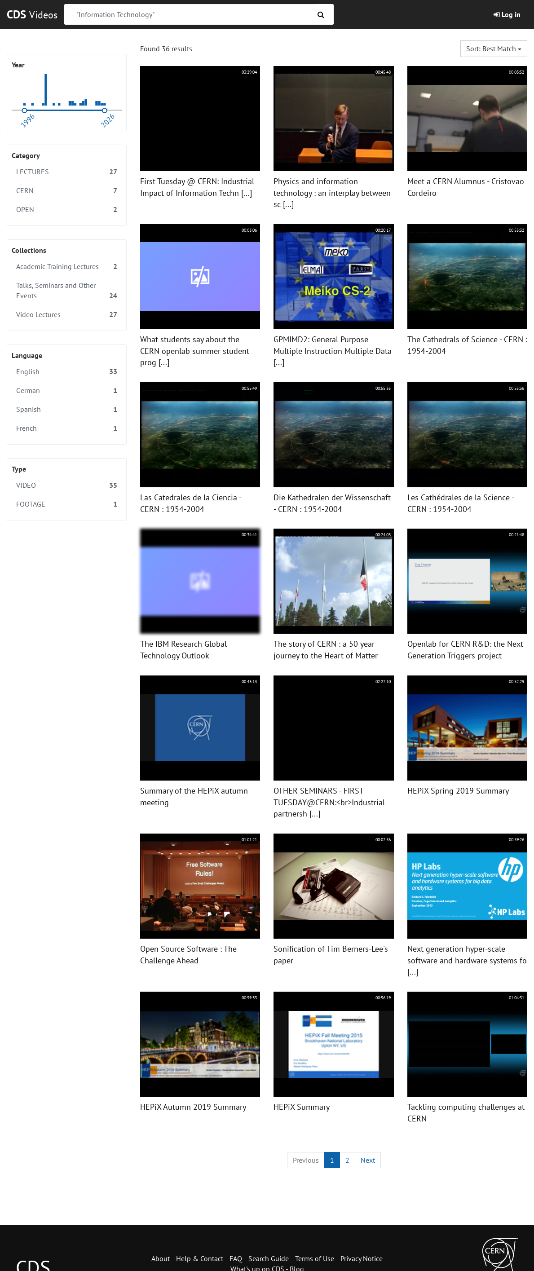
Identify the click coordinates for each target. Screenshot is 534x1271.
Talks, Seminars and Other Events (66, 291)
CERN (66, 190)
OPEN (66, 209)
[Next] (368, 1160)
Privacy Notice (361, 1258)
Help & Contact (199, 1258)
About (160, 1258)
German (66, 390)
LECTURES (66, 172)
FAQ (235, 1258)
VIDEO (66, 485)
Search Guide (268, 1258)
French (66, 428)
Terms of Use (314, 1258)
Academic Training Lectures (66, 266)
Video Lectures (66, 314)
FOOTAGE (66, 504)
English (66, 371)
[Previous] (306, 1160)
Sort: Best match (493, 48)
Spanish (66, 409)
